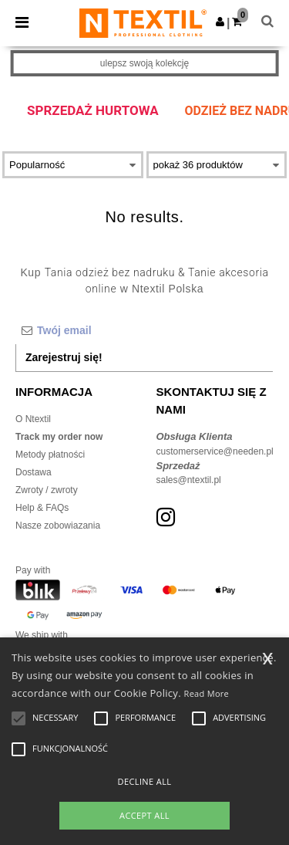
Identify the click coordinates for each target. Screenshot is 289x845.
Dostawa (33, 472)
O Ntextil (33, 419)
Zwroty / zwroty (46, 490)
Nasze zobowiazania (57, 525)
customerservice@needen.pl (215, 451)
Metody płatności (50, 454)
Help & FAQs (42, 507)
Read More (207, 693)
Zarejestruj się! (63, 357)
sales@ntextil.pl (188, 480)
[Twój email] (144, 330)
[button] (220, 21)
